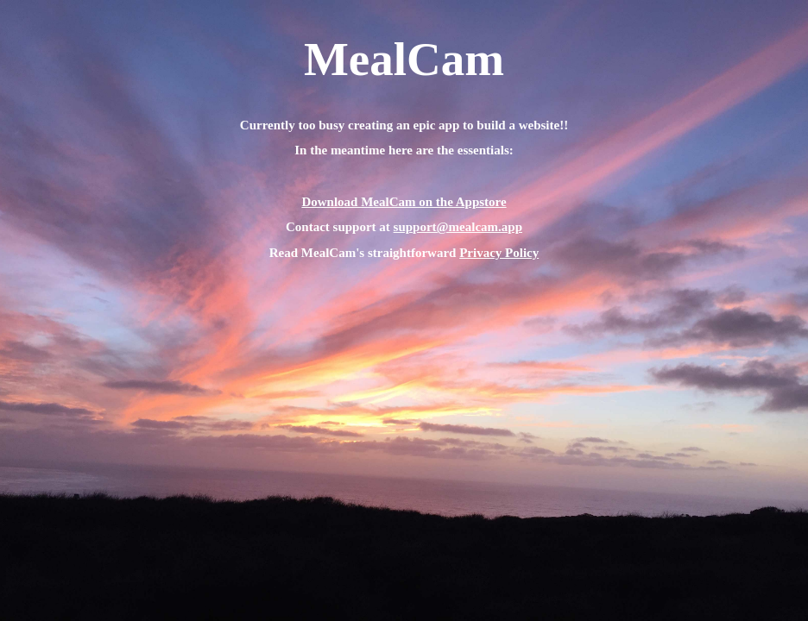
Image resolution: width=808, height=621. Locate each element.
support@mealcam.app (458, 227)
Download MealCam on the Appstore (403, 202)
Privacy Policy (499, 253)
